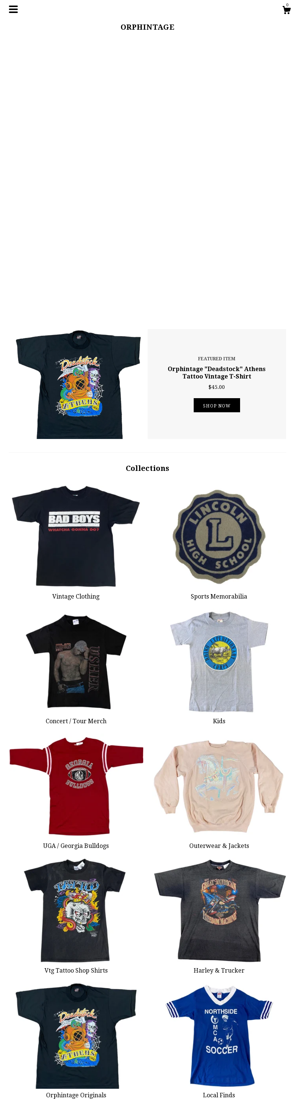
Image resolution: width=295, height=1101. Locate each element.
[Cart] (286, 11)
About (88, 1048)
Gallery (90, 1084)
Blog (86, 1038)
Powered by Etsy (244, 1048)
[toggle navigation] (13, 9)
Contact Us (94, 1066)
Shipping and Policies (109, 1056)
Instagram (165, 1029)
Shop (87, 1029)
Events (89, 1075)
